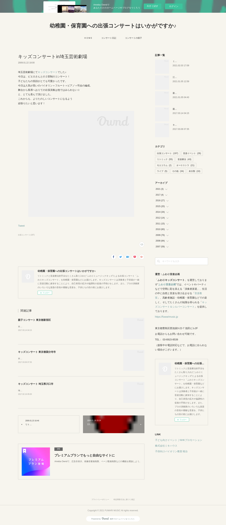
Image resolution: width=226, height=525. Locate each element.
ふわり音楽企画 (167, 284)
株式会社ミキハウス (166, 445)
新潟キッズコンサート (183, 93)
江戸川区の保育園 (181, 77)
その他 (178, 171)
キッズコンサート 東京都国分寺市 (37, 351)
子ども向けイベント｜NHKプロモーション (178, 440)
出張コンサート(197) (26, 235)
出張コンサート (167, 153)
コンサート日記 (108, 38)
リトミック (165, 159)
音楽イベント (192, 153)
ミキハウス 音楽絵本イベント (187, 61)
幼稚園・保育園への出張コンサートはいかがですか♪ (113, 26)
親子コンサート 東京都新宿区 (34, 319)
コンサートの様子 (133, 38)
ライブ (162, 171)
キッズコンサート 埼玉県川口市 (35, 383)
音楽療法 (184, 159)
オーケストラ (185, 165)
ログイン (173, 6)
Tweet (21, 225)
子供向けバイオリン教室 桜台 (171, 451)
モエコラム (164, 165)
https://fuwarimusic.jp (166, 316)
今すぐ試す (152, 6)
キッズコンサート (48, 72)
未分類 (194, 171)
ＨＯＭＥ (88, 38)
